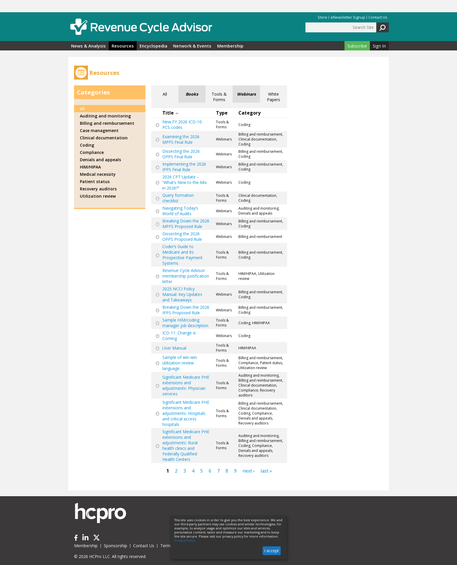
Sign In (379, 46)
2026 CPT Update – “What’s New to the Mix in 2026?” (184, 182)
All (165, 94)
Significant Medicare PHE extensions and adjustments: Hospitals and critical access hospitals (185, 413)
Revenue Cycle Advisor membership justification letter (185, 276)
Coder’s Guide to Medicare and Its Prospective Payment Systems (182, 255)
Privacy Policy (184, 540)
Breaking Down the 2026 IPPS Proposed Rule (185, 309)
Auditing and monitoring (105, 116)
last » (266, 471)
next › (248, 471)
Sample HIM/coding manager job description (185, 322)
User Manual (174, 348)
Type (222, 113)
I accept (271, 550)
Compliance (92, 152)
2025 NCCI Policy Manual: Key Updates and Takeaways (182, 294)
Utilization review (98, 196)
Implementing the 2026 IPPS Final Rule (184, 166)
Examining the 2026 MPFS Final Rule (180, 139)
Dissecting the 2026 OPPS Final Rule (181, 153)
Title (170, 113)
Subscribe (357, 46)
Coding (87, 145)
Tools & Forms (219, 96)
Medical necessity (98, 174)
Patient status (95, 181)
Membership (230, 46)
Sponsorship (115, 545)
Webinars (246, 94)
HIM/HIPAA (90, 167)
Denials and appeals (100, 159)
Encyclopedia (153, 46)
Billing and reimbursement (107, 123)
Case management (99, 130)
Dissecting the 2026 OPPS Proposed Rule (182, 236)
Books (192, 94)
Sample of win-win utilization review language (179, 363)
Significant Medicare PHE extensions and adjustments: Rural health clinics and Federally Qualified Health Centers (185, 445)
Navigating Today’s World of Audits (180, 210)
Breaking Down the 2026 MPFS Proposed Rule (185, 223)
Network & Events (192, 46)
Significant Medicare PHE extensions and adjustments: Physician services (185, 385)
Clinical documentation (104, 138)
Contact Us (377, 17)
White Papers (273, 96)
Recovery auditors (98, 189)
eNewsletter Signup (348, 17)
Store (322, 17)
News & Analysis (88, 46)
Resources (123, 46)
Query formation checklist (178, 197)
